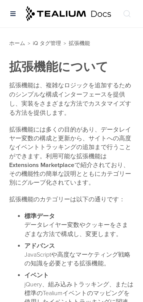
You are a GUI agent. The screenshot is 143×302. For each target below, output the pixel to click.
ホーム (17, 43)
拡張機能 (79, 43)
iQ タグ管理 (47, 43)
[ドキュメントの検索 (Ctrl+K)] (127, 13)
